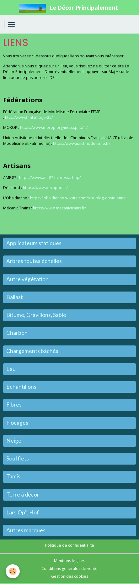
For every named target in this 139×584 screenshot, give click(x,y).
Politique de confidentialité (69, 545)
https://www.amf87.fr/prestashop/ (50, 177)
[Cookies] (13, 571)
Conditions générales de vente (69, 568)
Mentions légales (69, 560)
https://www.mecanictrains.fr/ (59, 208)
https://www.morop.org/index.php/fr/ (54, 127)
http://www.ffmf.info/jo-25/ (29, 117)
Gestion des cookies (69, 576)
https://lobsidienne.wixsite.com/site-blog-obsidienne (78, 198)
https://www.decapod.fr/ (45, 187)
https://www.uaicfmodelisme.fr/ (81, 143)
